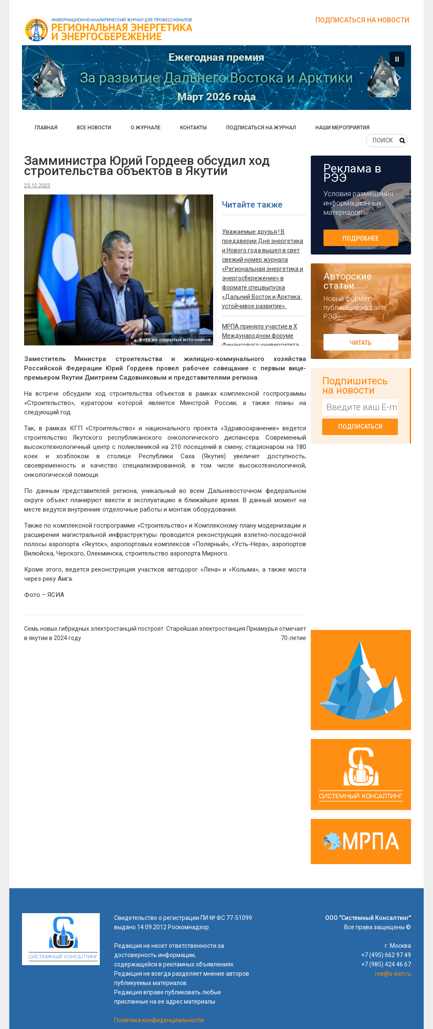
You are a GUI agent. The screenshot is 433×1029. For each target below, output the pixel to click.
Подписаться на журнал (261, 128)
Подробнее (361, 238)
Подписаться (360, 426)
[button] (216, 77)
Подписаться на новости (362, 20)
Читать (361, 342)
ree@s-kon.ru (393, 973)
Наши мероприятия (342, 128)
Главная (46, 128)
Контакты (193, 128)
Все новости (94, 128)
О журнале (146, 128)
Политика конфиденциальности (159, 1020)
